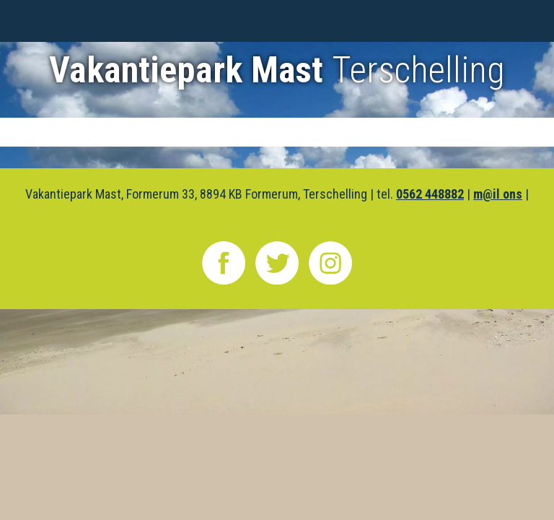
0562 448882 (430, 194)
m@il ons (497, 194)
